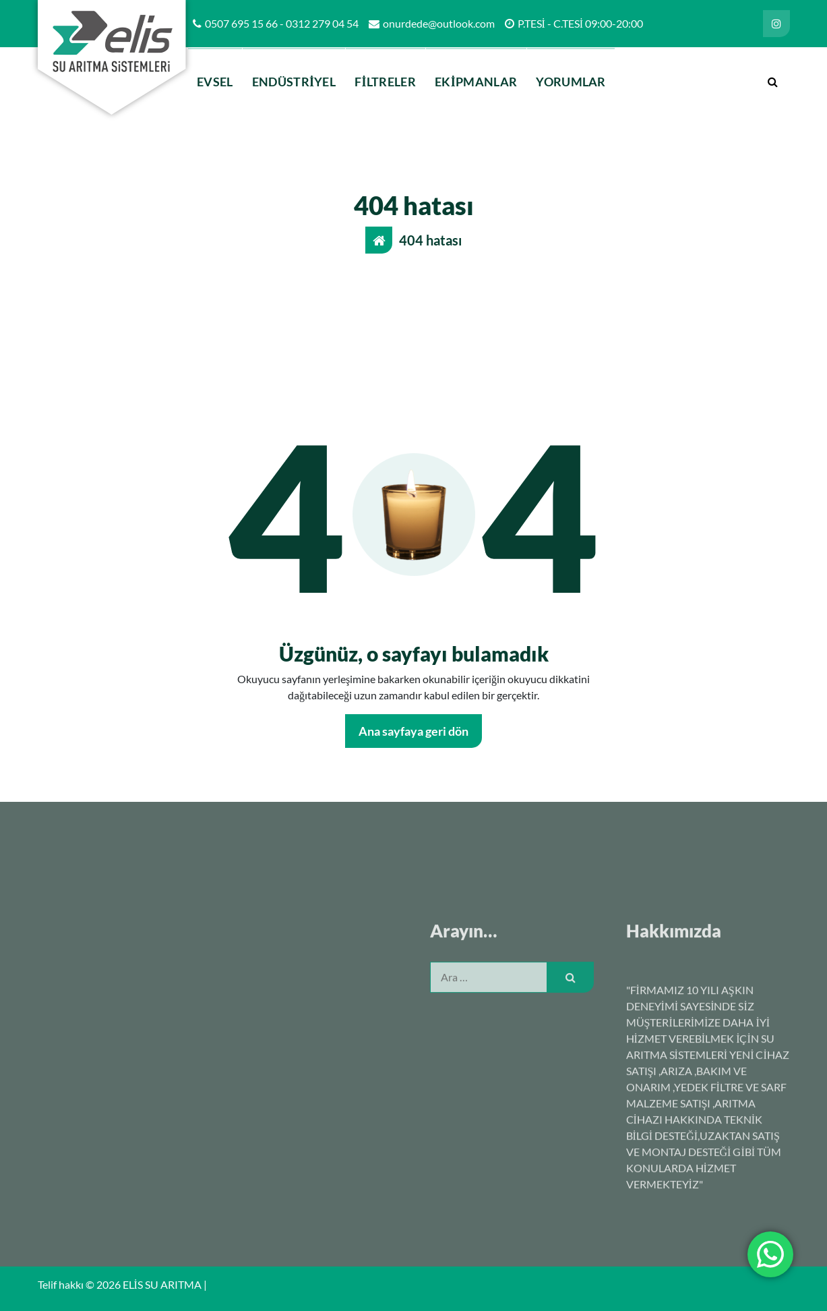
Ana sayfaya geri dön (413, 731)
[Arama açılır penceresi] (773, 81)
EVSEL (215, 81)
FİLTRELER (385, 81)
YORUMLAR (570, 81)
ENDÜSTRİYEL (294, 81)
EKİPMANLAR (476, 81)
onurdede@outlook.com (439, 23)
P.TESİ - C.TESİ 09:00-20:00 (581, 23)
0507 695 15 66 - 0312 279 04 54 (282, 23)
